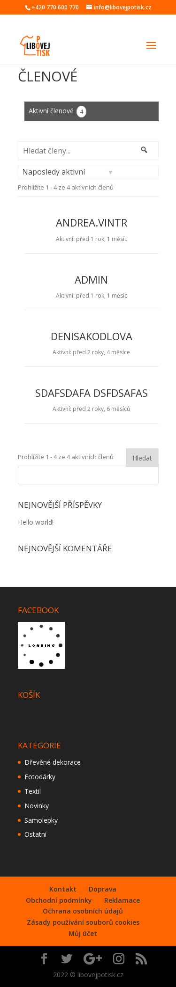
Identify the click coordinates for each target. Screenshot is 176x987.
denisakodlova (91, 336)
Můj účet (83, 933)
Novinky (36, 805)
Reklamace (122, 900)
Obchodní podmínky (59, 900)
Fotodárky (39, 776)
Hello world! (36, 522)
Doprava (102, 889)
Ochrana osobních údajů (83, 911)
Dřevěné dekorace (52, 762)
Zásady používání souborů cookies (83, 922)
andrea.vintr (91, 222)
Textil (32, 791)
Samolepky (41, 820)
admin (91, 279)
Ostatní (35, 834)
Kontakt (63, 889)
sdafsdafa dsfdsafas (91, 393)
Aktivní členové (57, 111)
